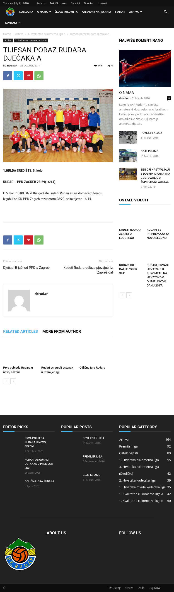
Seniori (120, 11)
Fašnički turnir (58, 3)
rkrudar (12, 65)
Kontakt (13, 22)
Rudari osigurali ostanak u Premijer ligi (39, 464)
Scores (129, 588)
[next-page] (13, 381)
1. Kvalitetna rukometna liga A (46, 34)
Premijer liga (92, 456)
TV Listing (115, 588)
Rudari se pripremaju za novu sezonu (158, 234)
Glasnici (75, 3)
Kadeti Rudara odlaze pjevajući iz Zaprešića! (88, 270)
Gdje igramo (149, 151)
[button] (165, 12)
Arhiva (135, 11)
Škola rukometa (66, 11)
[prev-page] (6, 381)
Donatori (89, 3)
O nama (44, 11)
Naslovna (26, 11)
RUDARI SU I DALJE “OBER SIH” (128, 269)
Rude (41, 3)
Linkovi (103, 3)
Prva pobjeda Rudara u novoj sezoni (36, 442)
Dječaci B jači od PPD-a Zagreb (26, 268)
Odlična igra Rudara (92, 367)
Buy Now (154, 588)
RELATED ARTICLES (20, 331)
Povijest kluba (151, 133)
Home (7, 34)
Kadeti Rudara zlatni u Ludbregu (130, 234)
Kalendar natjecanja (96, 11)
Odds (141, 588)
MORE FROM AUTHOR (61, 331)
